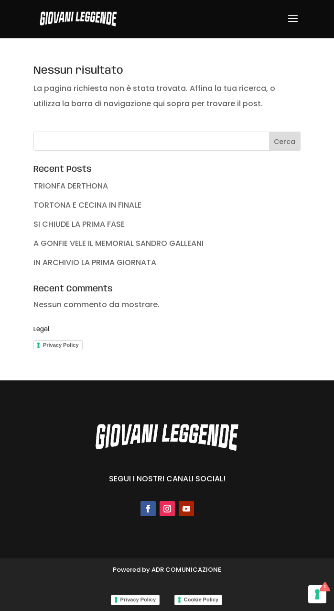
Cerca (284, 141)
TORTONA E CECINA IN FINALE (87, 205)
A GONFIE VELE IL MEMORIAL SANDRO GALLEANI (118, 243)
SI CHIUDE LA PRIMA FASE (79, 224)
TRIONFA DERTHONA (70, 185)
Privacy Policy (61, 345)
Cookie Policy (201, 599)
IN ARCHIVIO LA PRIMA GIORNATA (94, 262)
